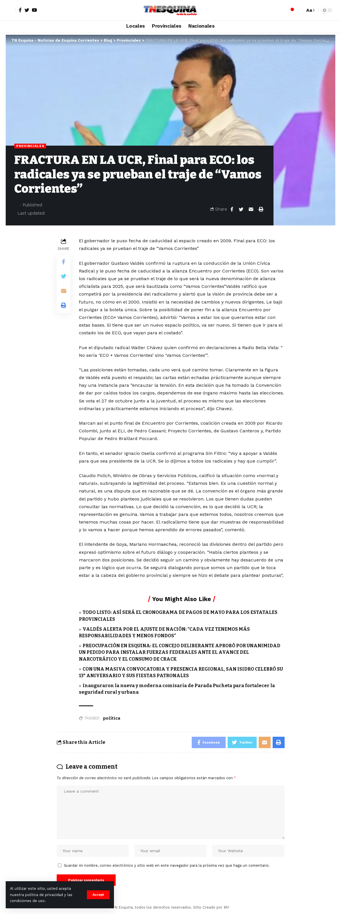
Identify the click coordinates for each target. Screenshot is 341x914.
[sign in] (11, 10)
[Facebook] (20, 10)
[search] (299, 10)
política (111, 718)
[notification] (290, 10)
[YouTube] (34, 10)
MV (226, 907)
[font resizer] (310, 10)
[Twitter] (26, 10)
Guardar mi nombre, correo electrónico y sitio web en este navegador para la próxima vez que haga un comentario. (167, 865)
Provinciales (30, 146)
